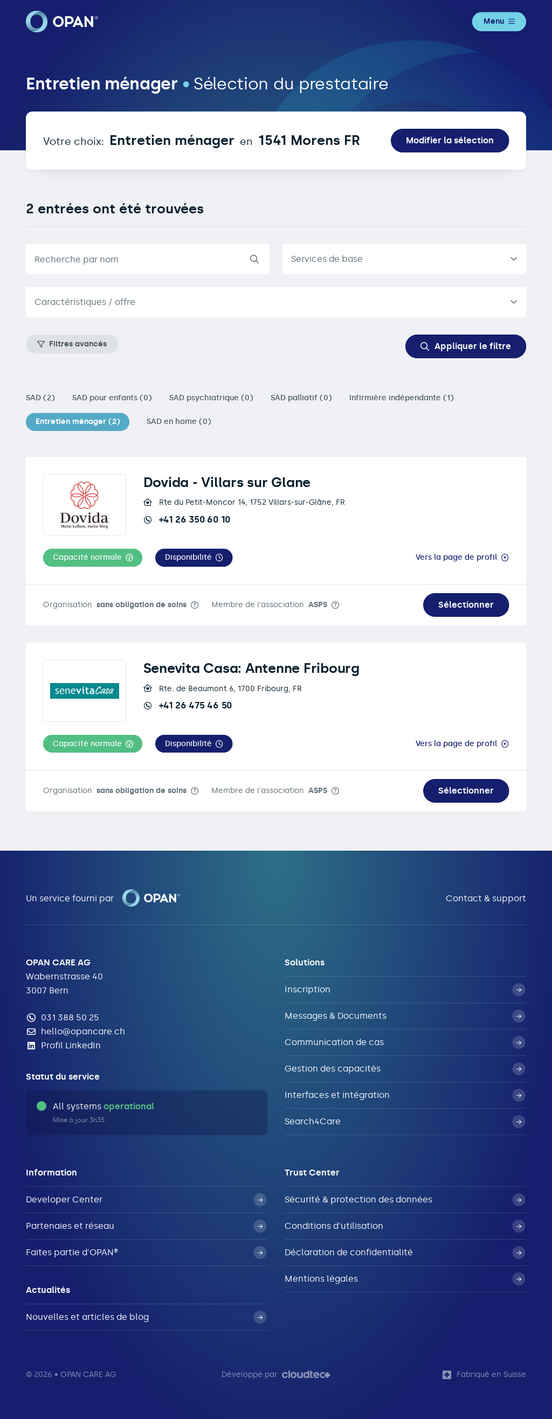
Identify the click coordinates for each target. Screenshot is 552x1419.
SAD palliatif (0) (301, 397)
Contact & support (486, 898)
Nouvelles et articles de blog (146, 1317)
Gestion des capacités (405, 1068)
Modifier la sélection (450, 140)
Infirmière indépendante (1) (401, 397)
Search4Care (405, 1121)
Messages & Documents (405, 1016)
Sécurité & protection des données (405, 1199)
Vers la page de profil (456, 557)
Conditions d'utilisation (405, 1226)
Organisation (115, 604)
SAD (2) (40, 397)
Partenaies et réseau (146, 1226)
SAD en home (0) (179, 421)
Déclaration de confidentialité (405, 1252)
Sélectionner (466, 605)
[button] (92, 558)
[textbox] (267, 302)
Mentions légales (405, 1278)
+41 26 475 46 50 (187, 705)
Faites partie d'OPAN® (146, 1252)
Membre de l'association (269, 604)
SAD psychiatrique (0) (211, 397)
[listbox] (404, 259)
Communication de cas (405, 1042)
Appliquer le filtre (465, 346)
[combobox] (276, 302)
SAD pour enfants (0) (112, 397)
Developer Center (146, 1199)
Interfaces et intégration (405, 1095)
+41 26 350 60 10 (186, 519)
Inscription (405, 989)
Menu (499, 21)
